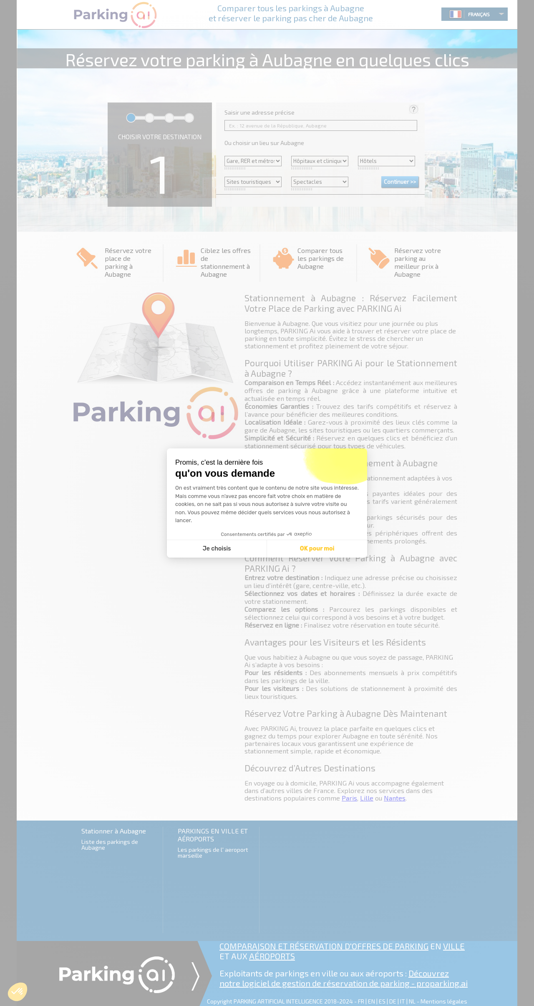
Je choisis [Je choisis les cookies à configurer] (217, 548)
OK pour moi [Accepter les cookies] (317, 548)
